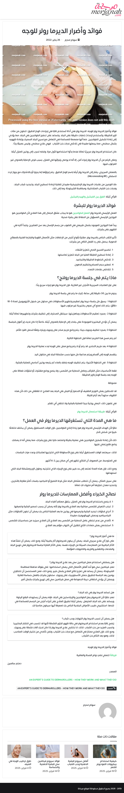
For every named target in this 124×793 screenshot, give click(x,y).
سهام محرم (71, 40)
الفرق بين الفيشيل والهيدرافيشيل (87, 197)
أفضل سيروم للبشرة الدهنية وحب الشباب (77, 761)
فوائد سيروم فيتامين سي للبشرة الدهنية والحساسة (49, 763)
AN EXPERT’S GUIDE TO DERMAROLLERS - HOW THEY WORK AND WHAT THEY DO (61, 688)
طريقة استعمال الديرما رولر (91, 412)
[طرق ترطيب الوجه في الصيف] (19, 750)
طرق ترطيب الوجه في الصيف (20, 761)
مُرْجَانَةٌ (113, 655)
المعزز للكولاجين (81, 213)
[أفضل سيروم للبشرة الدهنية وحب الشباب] (76, 750)
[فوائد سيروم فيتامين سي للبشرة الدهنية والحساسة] (48, 750)
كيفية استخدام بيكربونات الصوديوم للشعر (107, 763)
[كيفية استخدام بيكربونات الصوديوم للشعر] (105, 750)
